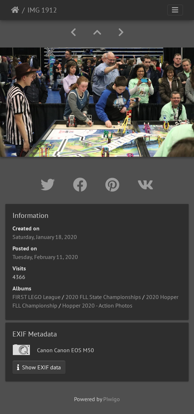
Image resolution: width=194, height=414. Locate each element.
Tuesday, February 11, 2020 (45, 256)
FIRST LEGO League (36, 296)
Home (15, 10)
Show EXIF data (39, 367)
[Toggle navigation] (175, 10)
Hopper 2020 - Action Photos (97, 305)
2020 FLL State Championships (103, 296)
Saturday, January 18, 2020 (44, 236)
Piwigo (111, 399)
